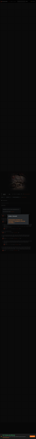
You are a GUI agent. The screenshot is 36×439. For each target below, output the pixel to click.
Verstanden (32, 436)
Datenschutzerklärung (6, 437)
